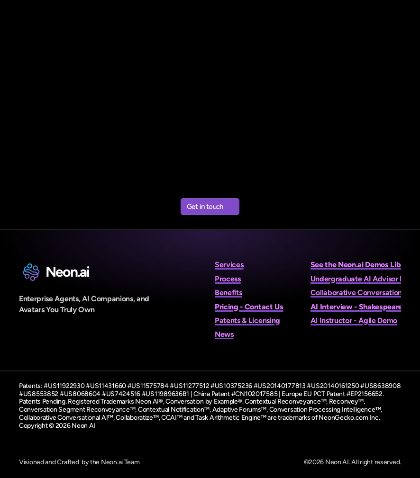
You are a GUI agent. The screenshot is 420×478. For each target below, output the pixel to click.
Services (229, 264)
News (224, 334)
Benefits (228, 292)
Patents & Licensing (247, 320)
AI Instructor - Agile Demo (354, 320)
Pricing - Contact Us (249, 306)
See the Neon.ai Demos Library (362, 264)
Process (228, 278)
